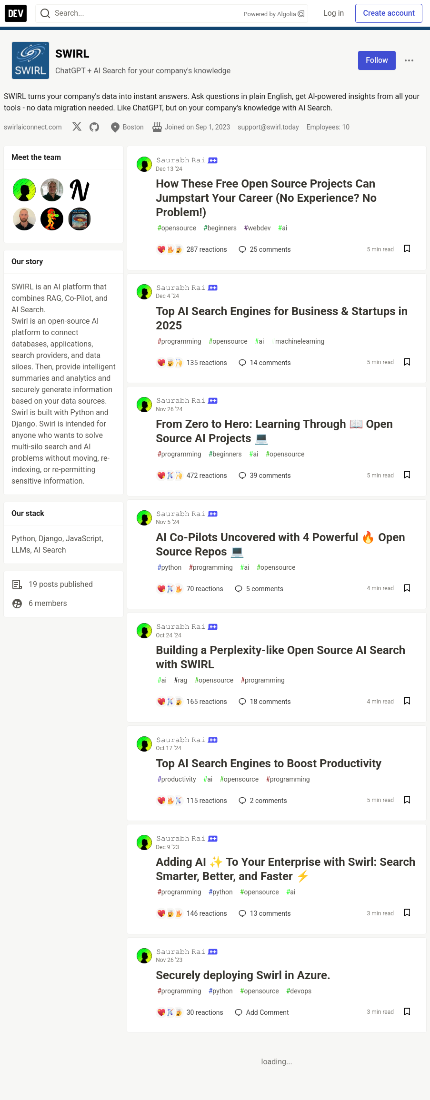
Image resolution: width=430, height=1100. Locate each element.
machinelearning (297, 342)
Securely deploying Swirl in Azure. (243, 975)
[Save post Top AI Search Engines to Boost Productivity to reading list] (407, 801)
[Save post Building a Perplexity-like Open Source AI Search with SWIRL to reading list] (407, 702)
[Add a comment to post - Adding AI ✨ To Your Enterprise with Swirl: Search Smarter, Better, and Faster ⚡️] (192, 913)
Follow (377, 60)
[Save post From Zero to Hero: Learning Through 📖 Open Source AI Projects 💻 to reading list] (407, 475)
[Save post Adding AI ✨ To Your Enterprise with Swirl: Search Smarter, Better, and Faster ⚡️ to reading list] (407, 913)
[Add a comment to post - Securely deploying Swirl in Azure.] (190, 1012)
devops (299, 991)
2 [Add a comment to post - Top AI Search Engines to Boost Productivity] (262, 800)
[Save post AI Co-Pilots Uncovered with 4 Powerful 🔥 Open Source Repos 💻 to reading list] (407, 589)
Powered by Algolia (274, 14)
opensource (176, 228)
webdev (257, 228)
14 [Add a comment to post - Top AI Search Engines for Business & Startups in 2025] (264, 362)
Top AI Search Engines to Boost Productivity (268, 763)
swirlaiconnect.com (33, 127)
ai (283, 228)
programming (179, 342)
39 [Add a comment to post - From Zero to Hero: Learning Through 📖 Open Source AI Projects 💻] (264, 475)
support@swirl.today (268, 127)
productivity (176, 779)
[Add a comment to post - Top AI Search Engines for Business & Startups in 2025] (192, 362)
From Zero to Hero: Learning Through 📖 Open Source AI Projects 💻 (274, 431)
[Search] (45, 13)
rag (181, 680)
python (169, 568)
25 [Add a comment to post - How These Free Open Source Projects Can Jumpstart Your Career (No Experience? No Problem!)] (264, 249)
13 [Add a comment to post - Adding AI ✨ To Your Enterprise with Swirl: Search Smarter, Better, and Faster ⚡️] (264, 913)
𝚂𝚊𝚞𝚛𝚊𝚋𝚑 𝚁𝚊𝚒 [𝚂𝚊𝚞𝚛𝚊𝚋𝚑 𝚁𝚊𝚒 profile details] (187, 160)
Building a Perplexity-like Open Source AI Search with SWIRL (280, 657)
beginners (220, 228)
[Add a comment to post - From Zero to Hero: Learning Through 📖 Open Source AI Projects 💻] (192, 475)
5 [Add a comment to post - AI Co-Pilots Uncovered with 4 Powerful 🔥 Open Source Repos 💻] (258, 589)
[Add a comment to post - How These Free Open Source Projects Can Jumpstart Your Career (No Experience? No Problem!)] (192, 249)
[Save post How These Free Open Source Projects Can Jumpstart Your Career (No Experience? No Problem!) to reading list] (407, 249)
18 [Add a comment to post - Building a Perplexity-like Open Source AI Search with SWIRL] (264, 701)
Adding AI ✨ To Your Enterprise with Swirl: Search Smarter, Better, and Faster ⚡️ (285, 869)
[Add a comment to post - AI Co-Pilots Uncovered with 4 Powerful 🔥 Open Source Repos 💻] (190, 588)
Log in (333, 13)
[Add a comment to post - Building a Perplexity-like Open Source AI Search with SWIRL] (192, 701)
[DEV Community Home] (16, 13)
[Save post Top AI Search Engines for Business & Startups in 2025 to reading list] (407, 363)
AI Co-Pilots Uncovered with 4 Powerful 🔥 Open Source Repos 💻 (280, 544)
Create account (389, 13)
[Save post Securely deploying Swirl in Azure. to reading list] (407, 1012)
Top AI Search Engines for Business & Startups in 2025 (282, 318)
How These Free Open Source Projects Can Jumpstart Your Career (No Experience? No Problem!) (266, 198)
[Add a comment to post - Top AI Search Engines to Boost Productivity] (192, 800)
